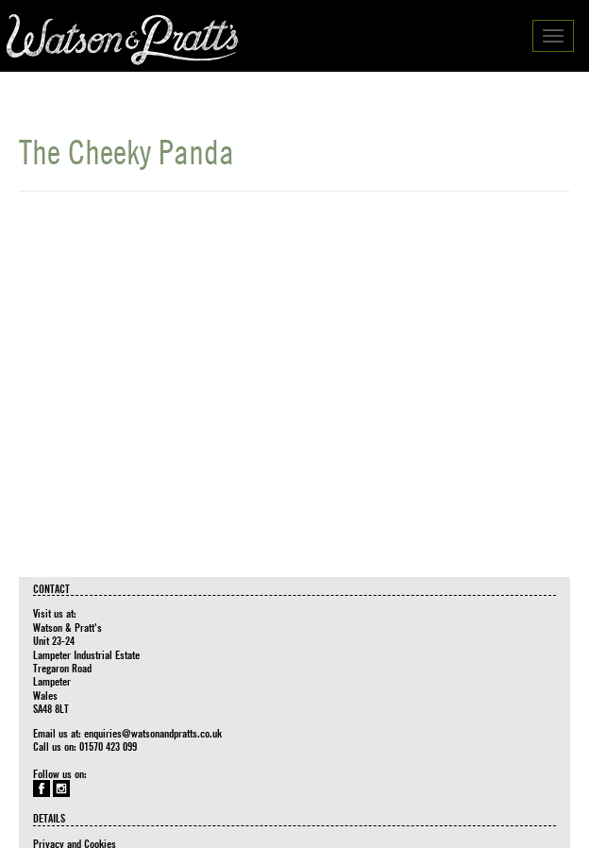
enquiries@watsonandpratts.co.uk (153, 732)
